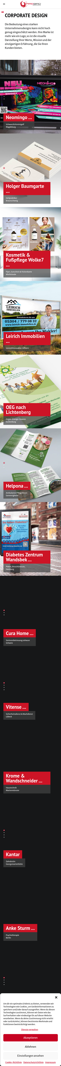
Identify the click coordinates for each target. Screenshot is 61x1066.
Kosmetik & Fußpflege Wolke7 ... (25, 260)
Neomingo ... (19, 117)
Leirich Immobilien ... (25, 338)
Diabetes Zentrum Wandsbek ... (24, 557)
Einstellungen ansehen (30, 1055)
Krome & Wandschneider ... (24, 778)
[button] (56, 997)
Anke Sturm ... (20, 928)
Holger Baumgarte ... (25, 188)
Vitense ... (16, 707)
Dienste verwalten (29, 1029)
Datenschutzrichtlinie (33, 1062)
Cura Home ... (19, 633)
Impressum (50, 1062)
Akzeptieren (30, 1037)
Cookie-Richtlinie (13, 1062)
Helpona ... (17, 486)
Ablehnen (30, 1046)
